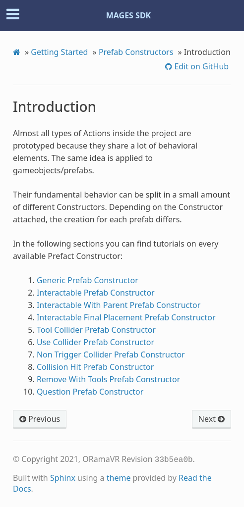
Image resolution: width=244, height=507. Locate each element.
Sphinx (62, 477)
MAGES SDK (128, 15)
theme (119, 477)
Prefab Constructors (136, 52)
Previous (39, 418)
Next (211, 418)
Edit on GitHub (200, 66)
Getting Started (59, 52)
